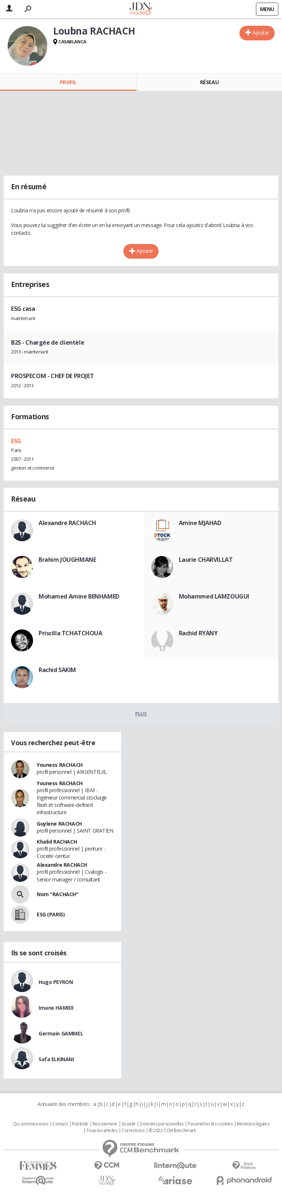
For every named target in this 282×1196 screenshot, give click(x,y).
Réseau (209, 82)
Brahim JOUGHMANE (67, 560)
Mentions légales (253, 1124)
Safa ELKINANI (56, 1059)
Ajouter (261, 32)
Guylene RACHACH (59, 823)
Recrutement (105, 1124)
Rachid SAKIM (57, 670)
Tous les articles (101, 1130)
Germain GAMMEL (61, 1033)
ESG (16, 441)
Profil (68, 82)
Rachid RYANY (198, 633)
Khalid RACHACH (57, 841)
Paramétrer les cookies (210, 1124)
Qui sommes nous (30, 1124)
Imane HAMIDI (56, 1007)
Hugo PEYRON (56, 981)
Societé (128, 1124)
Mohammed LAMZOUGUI (214, 596)
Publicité (80, 1124)
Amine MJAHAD (200, 523)
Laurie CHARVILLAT (206, 560)
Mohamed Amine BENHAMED (79, 596)
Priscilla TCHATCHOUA (70, 633)
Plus (141, 713)
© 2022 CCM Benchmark (172, 1130)
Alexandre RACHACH (67, 523)
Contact (60, 1124)
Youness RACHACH (60, 764)
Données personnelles (162, 1124)
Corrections (133, 1130)
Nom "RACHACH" (58, 894)
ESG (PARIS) (51, 914)
